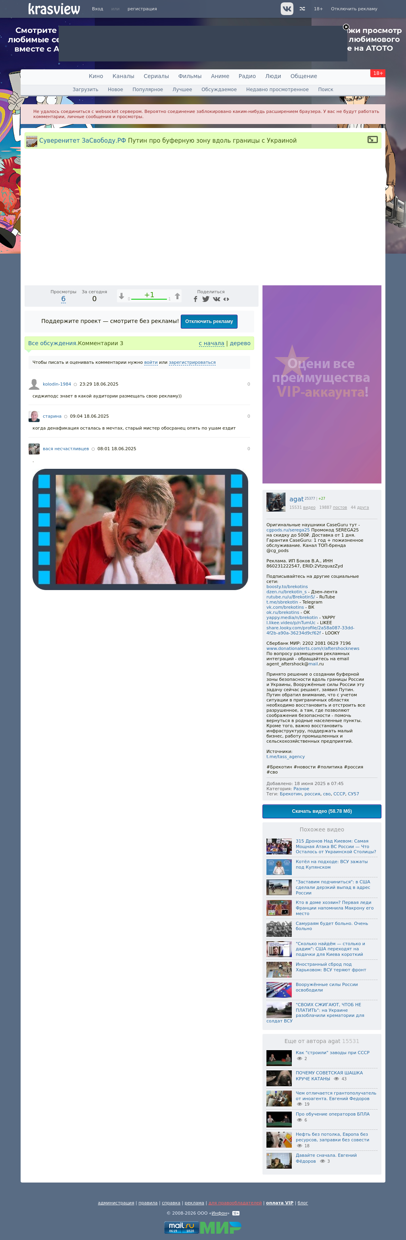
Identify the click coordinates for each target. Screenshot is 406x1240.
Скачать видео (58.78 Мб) (322, 811)
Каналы (123, 76)
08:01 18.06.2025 (117, 579)
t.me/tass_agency (285, 756)
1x (201, 409)
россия (312, 794)
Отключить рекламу (354, 8)
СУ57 (353, 794)
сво (327, 794)
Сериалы (156, 76)
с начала (211, 474)
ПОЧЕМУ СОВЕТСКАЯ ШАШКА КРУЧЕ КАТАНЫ (329, 1075)
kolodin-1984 (57, 515)
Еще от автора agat (322, 1041)
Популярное (147, 89)
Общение (304, 76)
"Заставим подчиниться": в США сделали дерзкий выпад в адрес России (333, 887)
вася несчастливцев (66, 579)
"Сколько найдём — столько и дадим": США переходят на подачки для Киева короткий (330, 949)
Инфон (219, 1213)
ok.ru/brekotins (282, 612)
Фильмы (190, 76)
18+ (318, 8)
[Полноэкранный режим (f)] (251, 409)
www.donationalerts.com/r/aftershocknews (312, 648)
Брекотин (291, 794)
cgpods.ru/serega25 (288, 530)
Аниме (220, 76)
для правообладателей (235, 1203)
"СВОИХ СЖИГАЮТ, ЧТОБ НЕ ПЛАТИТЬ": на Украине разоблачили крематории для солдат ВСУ (315, 1013)
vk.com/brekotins (285, 607)
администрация (116, 1203)
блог (303, 1203)
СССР (339, 794)
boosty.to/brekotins (287, 586)
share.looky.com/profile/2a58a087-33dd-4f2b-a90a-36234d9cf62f (310, 630)
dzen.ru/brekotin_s (286, 591)
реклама (194, 1203)
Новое (115, 89)
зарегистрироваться (192, 493)
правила (147, 1203)
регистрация (142, 8)
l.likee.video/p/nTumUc (291, 622)
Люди (273, 76)
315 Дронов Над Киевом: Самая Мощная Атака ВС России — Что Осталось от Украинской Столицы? (336, 847)
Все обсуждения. (53, 474)
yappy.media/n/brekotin (292, 617)
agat (296, 499)
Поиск (325, 89)
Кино (96, 76)
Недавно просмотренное (277, 89)
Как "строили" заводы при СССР (333, 1052)
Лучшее (182, 89)
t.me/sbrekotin (282, 602)
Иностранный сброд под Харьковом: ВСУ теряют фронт (331, 967)
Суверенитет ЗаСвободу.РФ (82, 140)
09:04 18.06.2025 (89, 547)
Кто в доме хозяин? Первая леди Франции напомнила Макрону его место (335, 908)
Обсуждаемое (219, 89)
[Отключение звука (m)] (215, 409)
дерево (240, 474)
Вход (97, 8)
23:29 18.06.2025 (99, 515)
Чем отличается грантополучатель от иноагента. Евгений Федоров (336, 1096)
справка (171, 1203)
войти (151, 493)
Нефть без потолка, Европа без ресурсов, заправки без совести (332, 1137)
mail (313, 664)
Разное (301, 788)
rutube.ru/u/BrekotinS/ (290, 597)
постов (340, 507)
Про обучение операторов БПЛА (333, 1114)
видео (309, 507)
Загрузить (85, 89)
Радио (247, 76)
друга (363, 507)
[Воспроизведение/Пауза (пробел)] (31, 409)
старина (52, 547)
